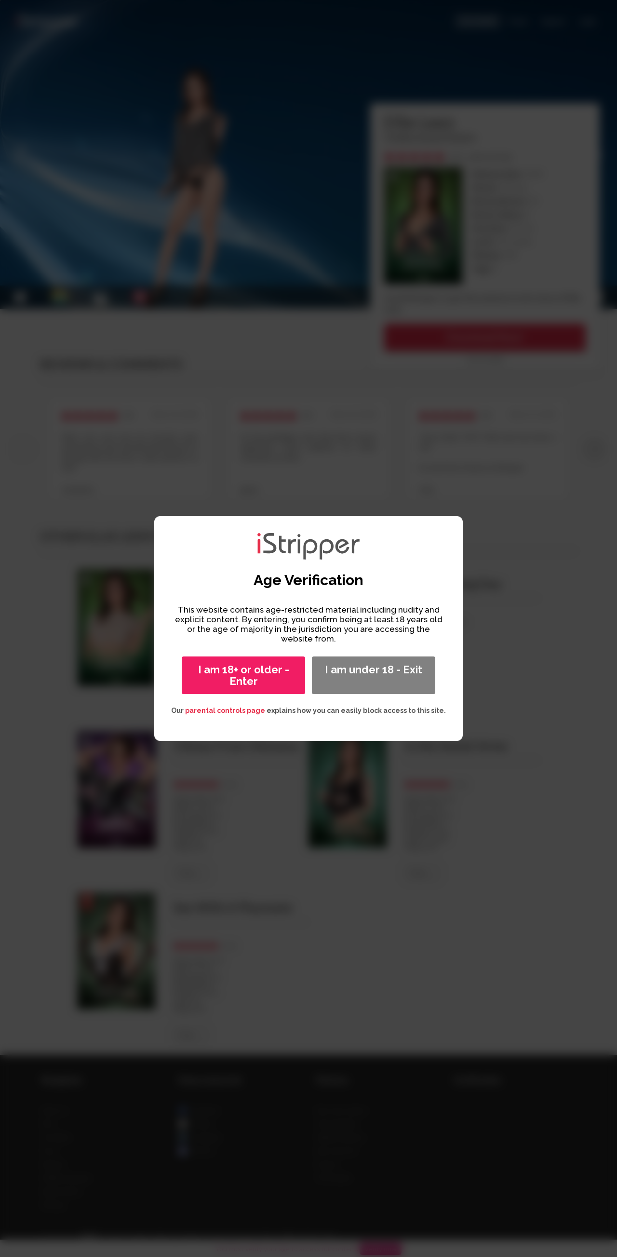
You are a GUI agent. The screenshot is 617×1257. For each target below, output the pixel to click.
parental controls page (225, 710)
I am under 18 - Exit (373, 669)
